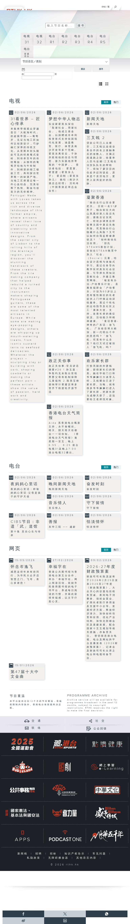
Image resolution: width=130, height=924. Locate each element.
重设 (83, 69)
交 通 (36, 721)
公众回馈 (100, 728)
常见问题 (100, 853)
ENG (104, 7)
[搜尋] (115, 6)
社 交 (100, 721)
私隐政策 (34, 857)
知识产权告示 (75, 853)
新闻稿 (23, 853)
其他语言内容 (87, 857)
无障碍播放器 (59, 857)
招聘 (39, 853)
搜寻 (101, 69)
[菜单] (125, 6)
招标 (54, 853)
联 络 (36, 728)
